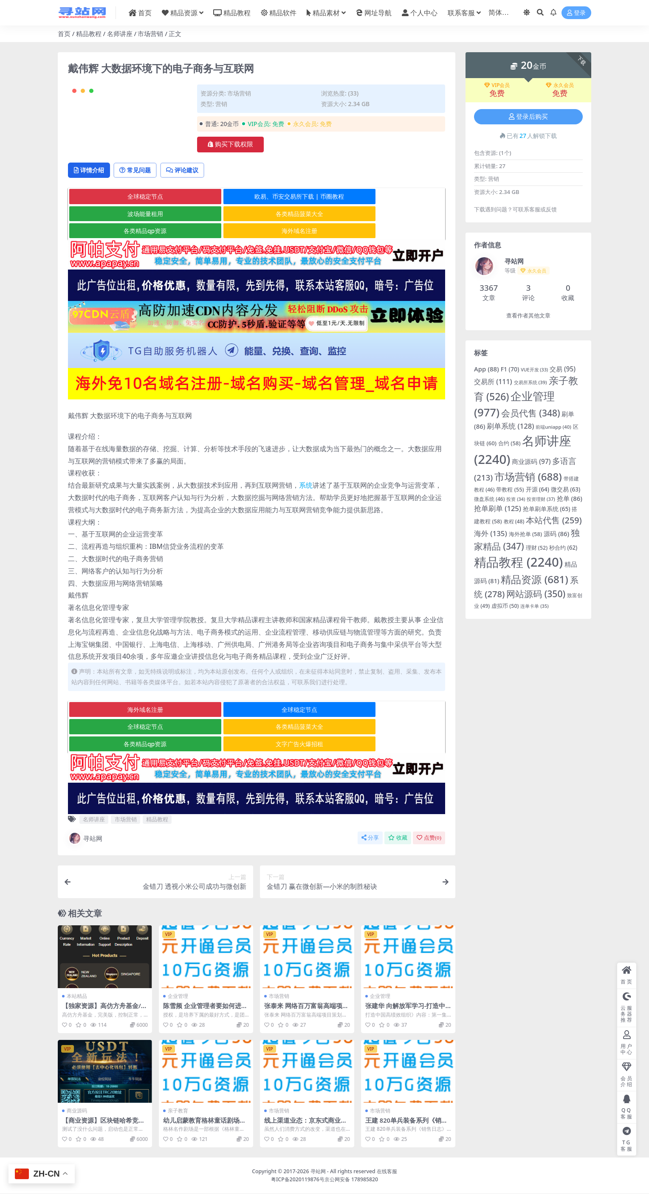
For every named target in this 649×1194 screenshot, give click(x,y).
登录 (576, 13)
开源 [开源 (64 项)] (537, 489)
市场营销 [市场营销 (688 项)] (528, 476)
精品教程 (89, 33)
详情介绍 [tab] (91, 204)
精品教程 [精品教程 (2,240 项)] (518, 561)
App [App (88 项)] (486, 369)
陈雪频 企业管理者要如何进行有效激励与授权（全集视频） (205, 1010)
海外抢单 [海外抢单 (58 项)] (525, 534)
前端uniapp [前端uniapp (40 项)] (553, 427)
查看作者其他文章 (528, 315)
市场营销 (150, 33)
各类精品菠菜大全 (131, 248)
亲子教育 (178, 1111)
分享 (370, 838)
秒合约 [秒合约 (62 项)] (563, 547)
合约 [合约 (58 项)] (509, 443)
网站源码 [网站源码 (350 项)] (535, 593)
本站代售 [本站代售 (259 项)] (553, 520)
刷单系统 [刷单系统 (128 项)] (510, 426)
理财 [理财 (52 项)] (537, 547)
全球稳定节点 (131, 232)
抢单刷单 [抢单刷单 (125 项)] (497, 508)
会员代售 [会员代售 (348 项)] (530, 413)
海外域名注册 (381, 248)
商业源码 (77, 1111)
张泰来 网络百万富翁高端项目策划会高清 (306, 1010)
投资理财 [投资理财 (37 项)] (541, 499)
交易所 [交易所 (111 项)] (493, 381)
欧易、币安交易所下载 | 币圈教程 (256, 232)
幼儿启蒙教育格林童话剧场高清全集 (204, 1124)
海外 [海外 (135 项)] (490, 533)
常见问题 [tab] (143, 204)
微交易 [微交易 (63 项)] (565, 489)
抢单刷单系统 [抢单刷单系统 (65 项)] (546, 509)
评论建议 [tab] (195, 204)
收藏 (397, 838)
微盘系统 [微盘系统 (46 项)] (489, 499)
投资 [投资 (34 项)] (515, 499)
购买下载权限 (230, 144)
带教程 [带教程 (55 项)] (510, 489)
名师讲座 (120, 33)
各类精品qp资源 (255, 248)
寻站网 (85, 839)
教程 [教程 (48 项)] (514, 521)
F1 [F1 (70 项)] (510, 369)
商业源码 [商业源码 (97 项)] (531, 461)
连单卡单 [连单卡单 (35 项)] (534, 606)
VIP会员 (497, 85)
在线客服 (387, 1172)
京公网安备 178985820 (351, 1179)
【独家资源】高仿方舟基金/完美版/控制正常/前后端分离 (104, 1010)
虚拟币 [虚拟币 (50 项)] (505, 606)
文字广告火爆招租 (381, 745)
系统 (306, 503)
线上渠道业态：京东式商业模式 (305, 1124)
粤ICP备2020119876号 (297, 1179)
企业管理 (178, 996)
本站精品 (77, 996)
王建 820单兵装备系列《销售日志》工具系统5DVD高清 (406, 1124)
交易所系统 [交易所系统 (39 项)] (530, 382)
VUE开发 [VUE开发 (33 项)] (534, 370)
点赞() (429, 838)
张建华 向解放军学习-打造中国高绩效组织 (405, 1010)
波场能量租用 (381, 232)
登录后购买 (528, 116)
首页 (64, 33)
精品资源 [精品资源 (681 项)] (534, 579)
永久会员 (560, 85)
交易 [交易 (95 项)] (563, 369)
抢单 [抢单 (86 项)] (569, 498)
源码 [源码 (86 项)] (556, 533)
